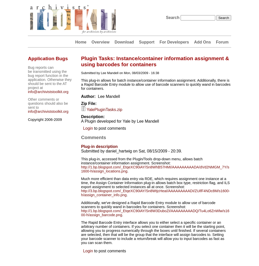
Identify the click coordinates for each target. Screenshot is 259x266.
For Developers (174, 42)
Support (146, 42)
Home (80, 42)
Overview (101, 42)
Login (88, 128)
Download (124, 42)
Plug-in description (99, 146)
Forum (222, 42)
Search (173, 17)
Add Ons (202, 42)
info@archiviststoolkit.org (48, 92)
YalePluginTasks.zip (104, 109)
